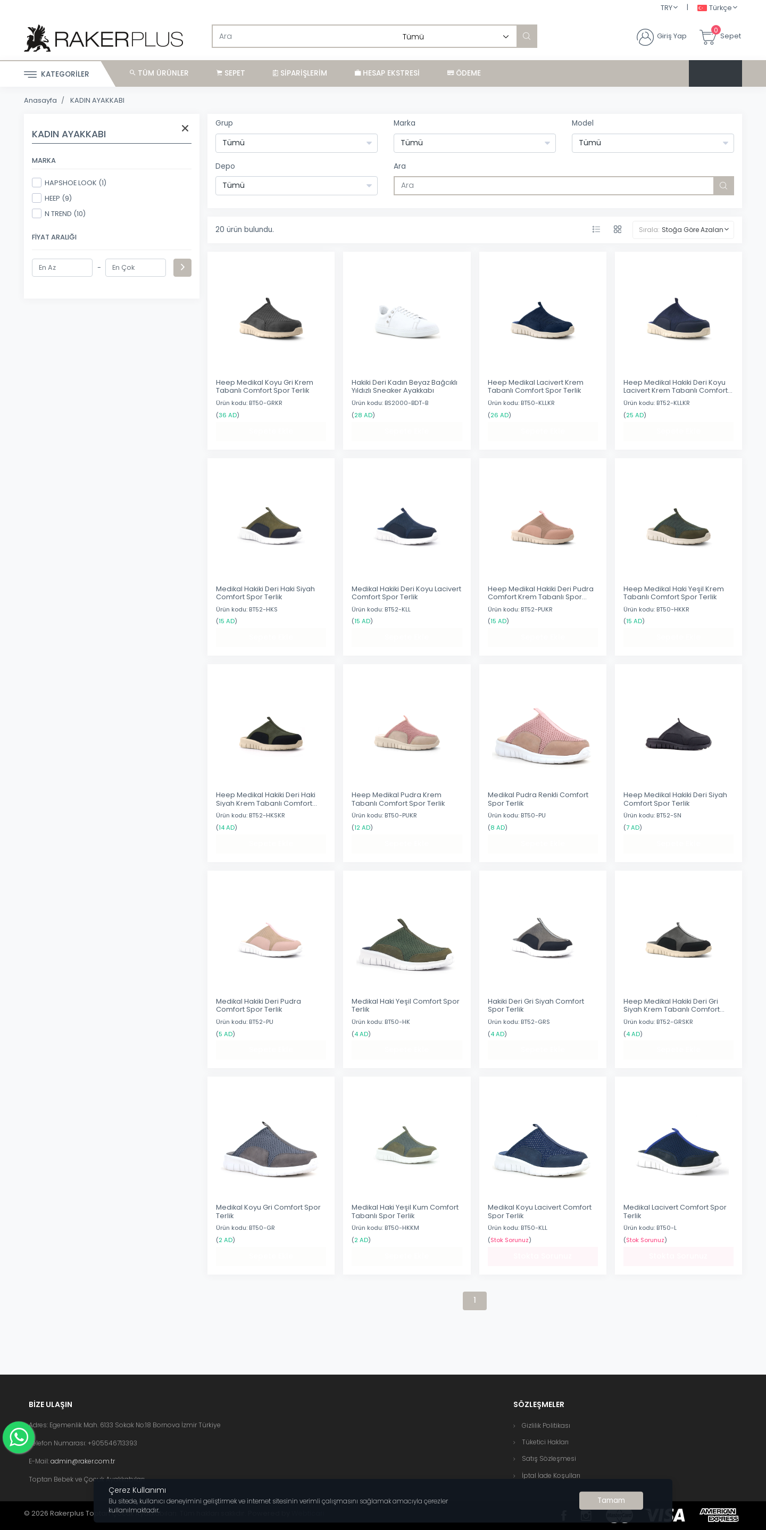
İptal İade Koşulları (551, 1475)
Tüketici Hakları (545, 1441)
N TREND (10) (59, 213)
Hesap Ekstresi (387, 73)
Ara (400, 166)
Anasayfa (40, 100)
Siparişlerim (300, 73)
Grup (224, 123)
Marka (404, 123)
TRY (666, 7)
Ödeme (464, 73)
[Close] (611, 1501)
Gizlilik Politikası (546, 1425)
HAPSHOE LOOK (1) (69, 182)
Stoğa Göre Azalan (692, 229)
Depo (225, 166)
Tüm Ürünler (159, 73)
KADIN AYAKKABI (97, 100)
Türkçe (714, 8)
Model (583, 123)
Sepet (231, 73)
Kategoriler (56, 75)
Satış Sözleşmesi (549, 1458)
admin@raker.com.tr (83, 1461)
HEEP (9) (52, 198)
